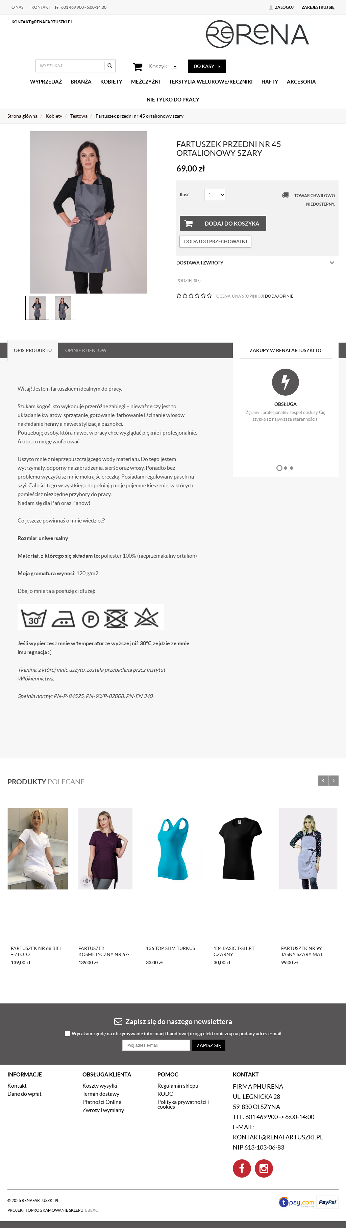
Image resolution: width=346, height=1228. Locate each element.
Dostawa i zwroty (255, 262)
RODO (165, 1094)
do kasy (207, 66)
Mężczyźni (145, 82)
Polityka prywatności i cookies (183, 1104)
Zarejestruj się (318, 7)
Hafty (270, 82)
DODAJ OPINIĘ (279, 296)
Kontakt (40, 7)
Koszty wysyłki (99, 1086)
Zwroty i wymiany (103, 1110)
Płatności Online (101, 1102)
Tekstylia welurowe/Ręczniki (211, 82)
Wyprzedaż (46, 82)
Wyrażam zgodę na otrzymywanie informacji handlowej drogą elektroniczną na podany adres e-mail (176, 1033)
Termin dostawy (100, 1094)
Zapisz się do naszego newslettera (173, 1021)
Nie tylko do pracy (173, 99)
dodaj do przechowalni (215, 241)
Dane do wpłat (24, 1094)
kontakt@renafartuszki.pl (42, 22)
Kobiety (111, 82)
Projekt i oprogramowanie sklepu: (53, 1210)
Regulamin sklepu (177, 1086)
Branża (81, 82)
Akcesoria (301, 82)
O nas (17, 7)
